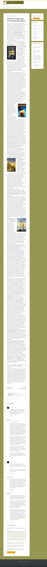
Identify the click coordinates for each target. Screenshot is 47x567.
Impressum (23, 565)
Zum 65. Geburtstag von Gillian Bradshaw (37, 29)
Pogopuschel (12, 407)
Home (4, 11)
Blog (5, 7)
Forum (19, 7)
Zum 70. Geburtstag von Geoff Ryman (36, 34)
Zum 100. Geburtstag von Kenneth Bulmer (37, 47)
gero (10, 419)
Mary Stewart (14, 43)
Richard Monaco (17, 44)
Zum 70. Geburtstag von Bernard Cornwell (36, 51)
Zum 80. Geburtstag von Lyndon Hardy (36, 38)
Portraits (15, 7)
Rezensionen (9, 7)
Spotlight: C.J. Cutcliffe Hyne (10, 389)
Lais (12, 252)
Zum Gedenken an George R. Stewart (22, 389)
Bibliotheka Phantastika (23, 561)
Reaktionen (10, 11)
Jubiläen (16, 399)
